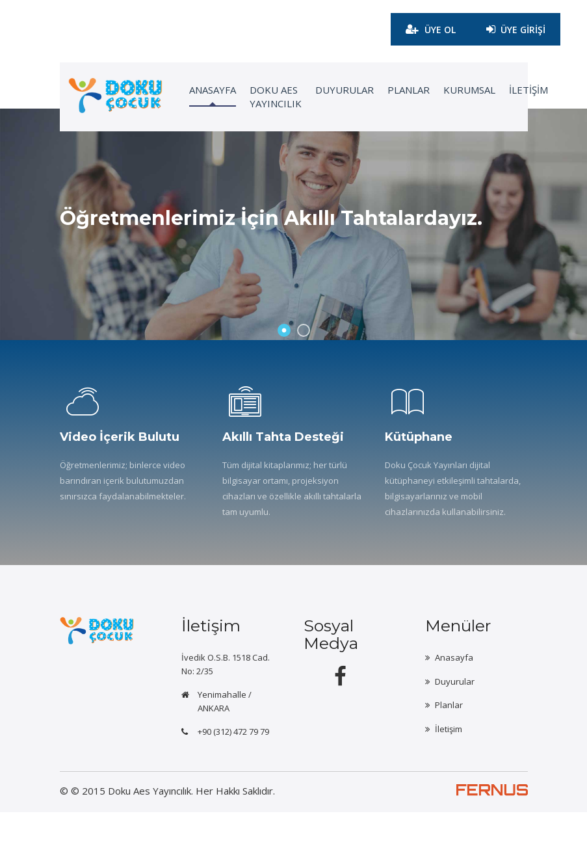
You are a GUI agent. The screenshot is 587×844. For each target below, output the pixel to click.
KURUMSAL (451, 91)
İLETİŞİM (509, 91)
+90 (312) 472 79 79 (233, 763)
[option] (293, 242)
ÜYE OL (426, 29)
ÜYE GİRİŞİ (514, 25)
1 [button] (284, 362)
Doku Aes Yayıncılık (259, 98)
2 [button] (303, 362)
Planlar (391, 91)
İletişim (448, 759)
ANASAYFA (197, 91)
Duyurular (327, 91)
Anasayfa (454, 689)
